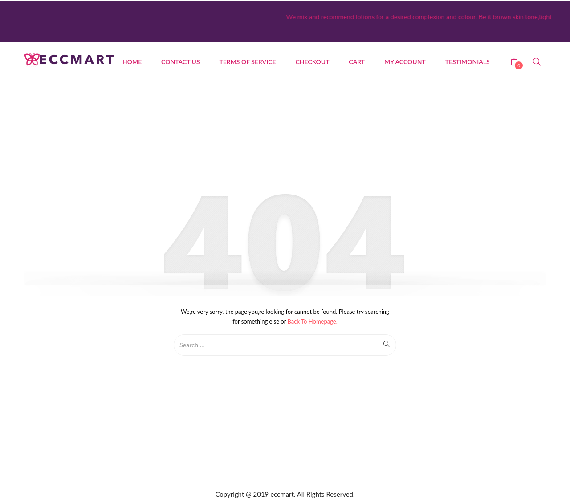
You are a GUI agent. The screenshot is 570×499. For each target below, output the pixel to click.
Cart (357, 60)
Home (132, 60)
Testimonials (467, 60)
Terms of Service (247, 60)
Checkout (312, 60)
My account (405, 60)
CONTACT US (180, 60)
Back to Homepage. (313, 320)
